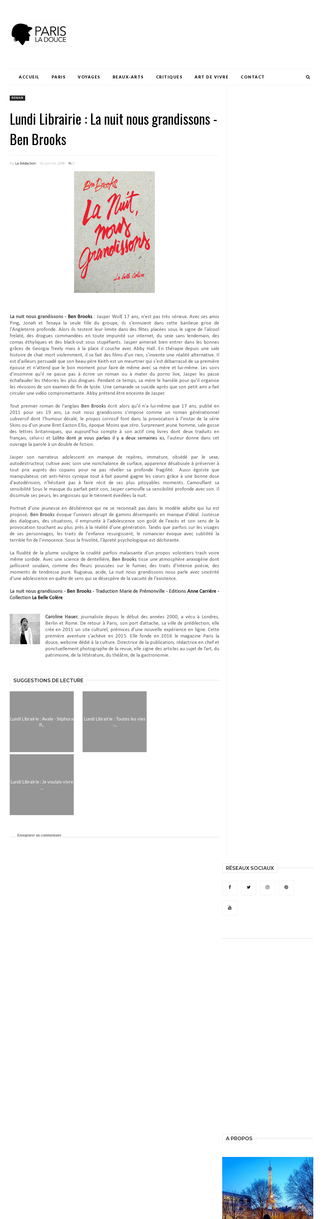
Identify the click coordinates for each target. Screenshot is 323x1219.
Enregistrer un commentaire (39, 835)
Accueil (29, 77)
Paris (59, 77)
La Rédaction (25, 163)
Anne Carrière (201, 591)
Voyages (89, 77)
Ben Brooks (80, 316)
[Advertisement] (202, 22)
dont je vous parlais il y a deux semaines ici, (110, 438)
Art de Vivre (212, 77)
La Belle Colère (47, 597)
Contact (253, 77)
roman (17, 98)
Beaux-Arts (128, 77)
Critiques (169, 77)
